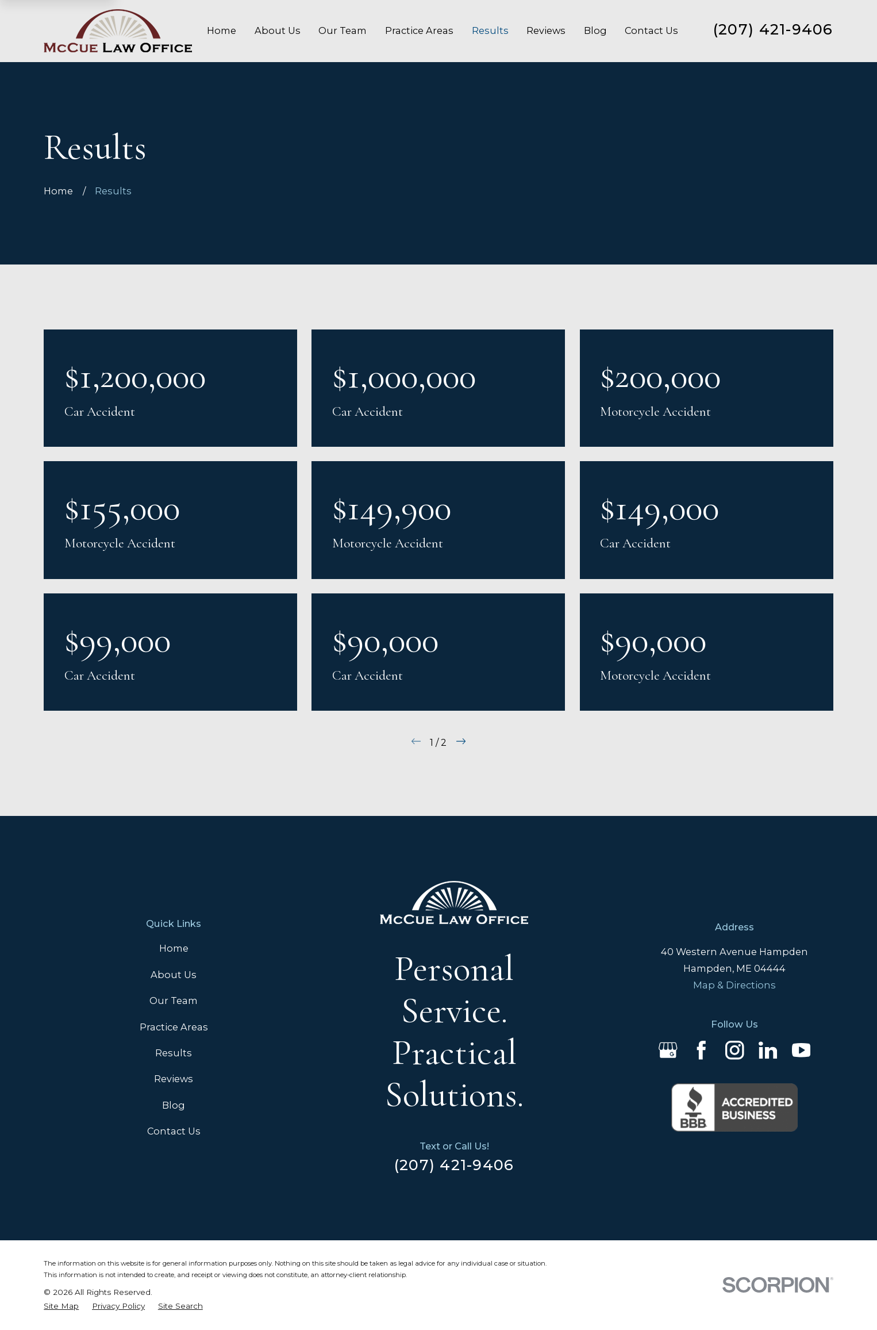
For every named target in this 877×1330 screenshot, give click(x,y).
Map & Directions (734, 985)
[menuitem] (61, 1306)
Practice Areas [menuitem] (419, 30)
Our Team (173, 1000)
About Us (174, 974)
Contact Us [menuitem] (651, 30)
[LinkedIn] (768, 1050)
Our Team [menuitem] (342, 30)
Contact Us (174, 1131)
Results (173, 1053)
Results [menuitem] (490, 30)
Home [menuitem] (221, 30)
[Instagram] (734, 1050)
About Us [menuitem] (278, 30)
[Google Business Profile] (668, 1050)
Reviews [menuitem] (546, 30)
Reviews (173, 1078)
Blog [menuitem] (595, 30)
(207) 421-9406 (773, 29)
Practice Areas (174, 1027)
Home (174, 948)
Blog (173, 1105)
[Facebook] (701, 1050)
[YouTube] (801, 1050)
